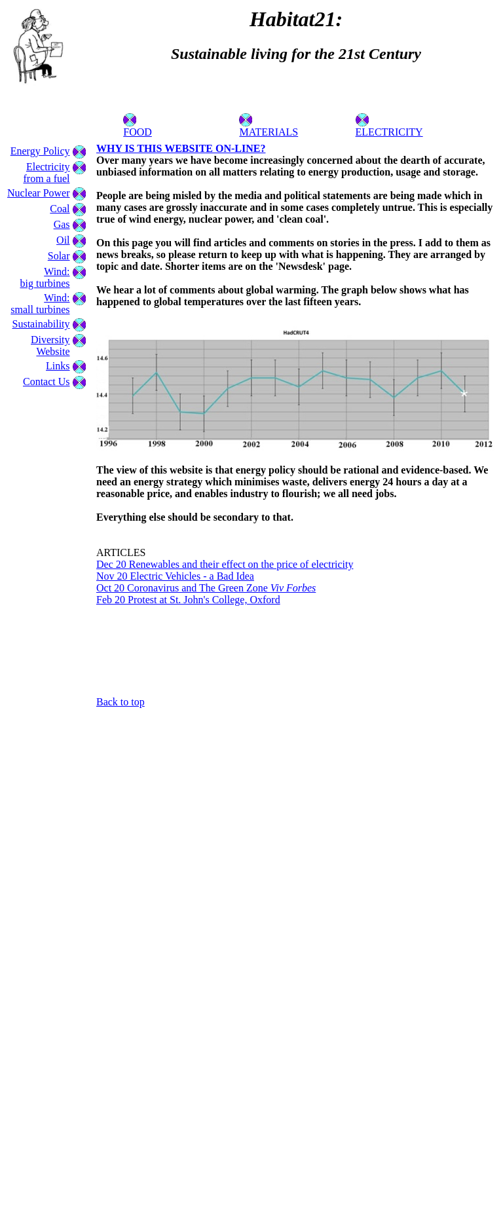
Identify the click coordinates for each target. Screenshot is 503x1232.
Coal (59, 208)
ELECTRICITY (389, 127)
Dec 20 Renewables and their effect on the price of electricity (224, 564)
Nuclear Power (38, 192)
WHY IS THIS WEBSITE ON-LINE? (180, 148)
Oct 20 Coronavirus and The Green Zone (206, 587)
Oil (62, 240)
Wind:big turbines (45, 277)
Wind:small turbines (39, 303)
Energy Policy (40, 151)
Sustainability (41, 323)
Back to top (120, 701)
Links (57, 365)
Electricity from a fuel (46, 172)
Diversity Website (50, 345)
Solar (59, 255)
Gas (62, 224)
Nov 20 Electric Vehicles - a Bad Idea (175, 576)
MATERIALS (268, 127)
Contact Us (46, 381)
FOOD (137, 127)
